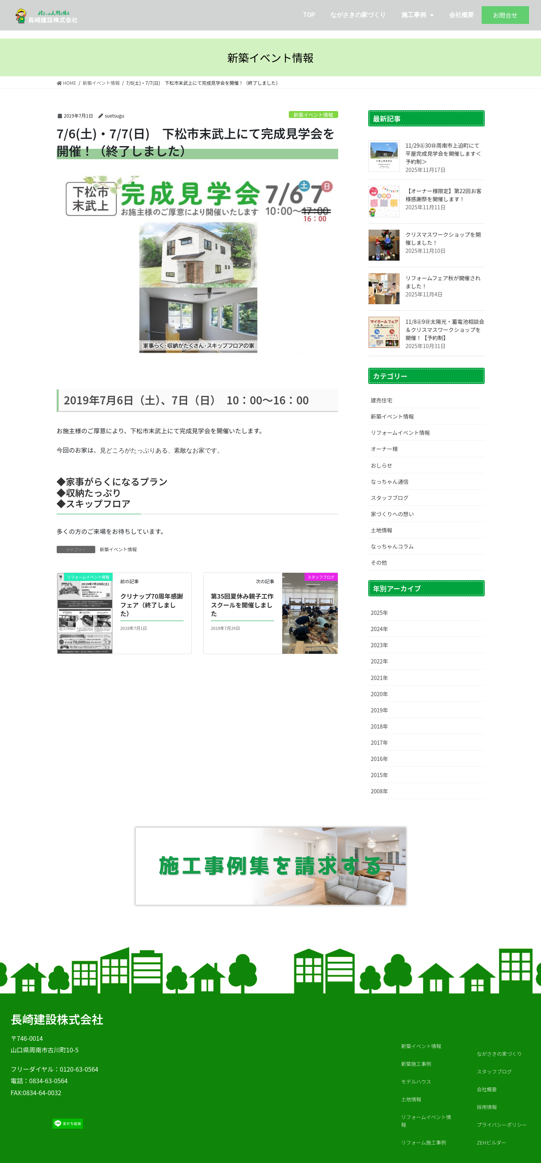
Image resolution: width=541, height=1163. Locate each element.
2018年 (379, 726)
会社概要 (461, 15)
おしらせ (382, 465)
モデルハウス (416, 1081)
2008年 (379, 791)
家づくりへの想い (392, 514)
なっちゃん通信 (390, 481)
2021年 (379, 678)
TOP (309, 15)
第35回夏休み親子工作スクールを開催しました (242, 604)
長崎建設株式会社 (57, 1018)
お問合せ (505, 15)
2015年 (379, 775)
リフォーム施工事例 (423, 1142)
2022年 (379, 661)
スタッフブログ (390, 498)
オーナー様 (384, 449)
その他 (379, 562)
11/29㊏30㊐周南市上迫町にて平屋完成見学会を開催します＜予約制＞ (443, 153)
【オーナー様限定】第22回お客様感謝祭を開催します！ (444, 195)
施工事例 (417, 15)
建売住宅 (382, 400)
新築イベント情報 (313, 114)
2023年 (379, 645)
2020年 (379, 694)
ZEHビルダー (491, 1142)
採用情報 (489, 1107)
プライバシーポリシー (502, 1124)
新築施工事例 (416, 1063)
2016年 (379, 758)
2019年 (379, 710)
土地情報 (382, 530)
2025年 (379, 612)
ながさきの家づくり (358, 15)
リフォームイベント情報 (400, 432)
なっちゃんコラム (392, 546)
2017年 (379, 742)
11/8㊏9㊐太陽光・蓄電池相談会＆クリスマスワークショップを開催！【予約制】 (445, 330)
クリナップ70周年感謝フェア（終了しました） (151, 604)
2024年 (379, 629)
